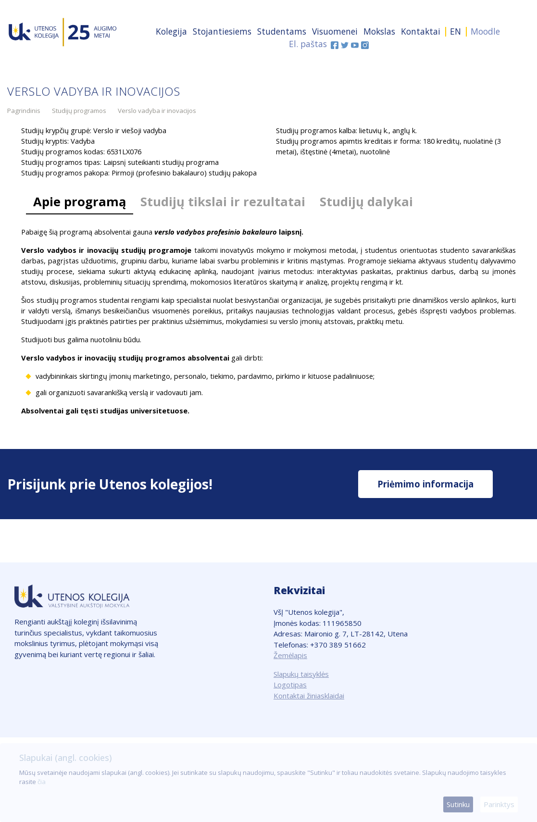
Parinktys (499, 804)
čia (41, 781)
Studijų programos (79, 110)
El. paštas (308, 44)
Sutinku (458, 804)
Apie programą (79, 201)
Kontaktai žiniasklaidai (309, 695)
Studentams (281, 31)
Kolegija (171, 31)
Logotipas (290, 684)
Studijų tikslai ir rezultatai (222, 201)
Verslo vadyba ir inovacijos (157, 110)
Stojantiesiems (222, 31)
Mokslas (379, 31)
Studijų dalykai (366, 201)
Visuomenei (335, 31)
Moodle (485, 31)
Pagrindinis (23, 110)
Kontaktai (420, 31)
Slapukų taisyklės (301, 674)
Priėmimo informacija (425, 484)
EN (455, 31)
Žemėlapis (290, 655)
